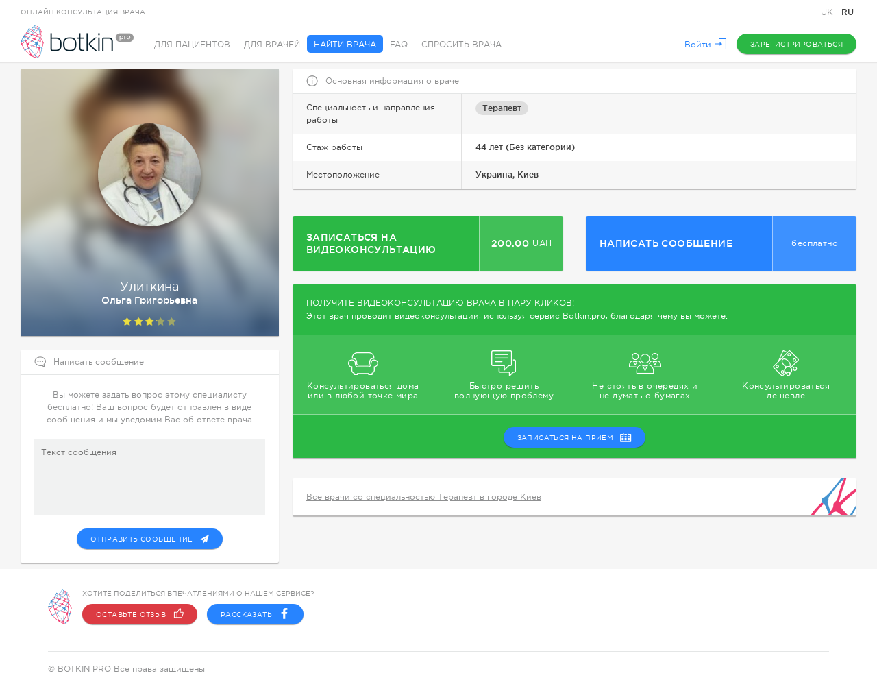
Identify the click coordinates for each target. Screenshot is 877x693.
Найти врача (345, 44)
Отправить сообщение (149, 538)
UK (828, 12)
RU (847, 12)
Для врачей (272, 44)
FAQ (399, 44)
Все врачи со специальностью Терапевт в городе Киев (423, 497)
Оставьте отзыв (140, 614)
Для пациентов (192, 44)
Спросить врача (461, 44)
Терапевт (501, 108)
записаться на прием (574, 437)
